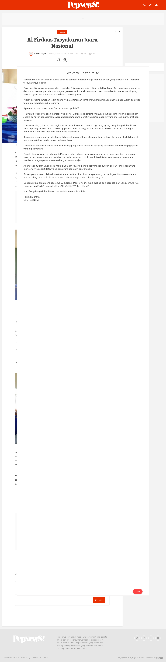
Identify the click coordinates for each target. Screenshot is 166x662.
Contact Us (36, 658)
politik (62, 32)
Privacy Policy (19, 658)
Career (45, 658)
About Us (8, 658)
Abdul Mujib (40, 53)
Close (138, 591)
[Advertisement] (83, 19)
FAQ (28, 658)
